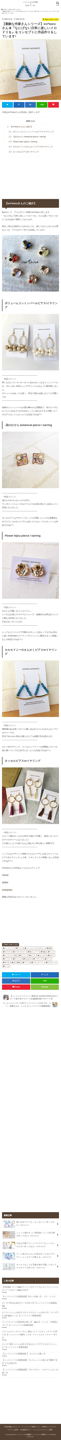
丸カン (52, 955)
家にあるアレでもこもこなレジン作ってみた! (28, 1224)
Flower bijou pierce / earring (23, 142)
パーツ (27, 962)
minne (5, 875)
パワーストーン (38, 962)
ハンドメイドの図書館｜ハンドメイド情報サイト (32, 1434)
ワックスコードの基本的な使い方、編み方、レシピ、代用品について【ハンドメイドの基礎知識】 (30, 1323)
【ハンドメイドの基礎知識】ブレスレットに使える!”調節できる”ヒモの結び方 (29, 1361)
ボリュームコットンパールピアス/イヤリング (31, 132)
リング (52, 952)
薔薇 (50, 948)
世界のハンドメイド (49, 1427)
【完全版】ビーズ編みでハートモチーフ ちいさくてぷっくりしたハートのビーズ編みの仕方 (30, 1288)
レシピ (49, 959)
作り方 (7, 962)
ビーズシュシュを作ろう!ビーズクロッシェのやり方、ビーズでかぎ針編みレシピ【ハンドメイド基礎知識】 (30, 1314)
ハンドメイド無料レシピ (31, 1427)
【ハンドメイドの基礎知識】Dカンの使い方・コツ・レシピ (29, 1296)
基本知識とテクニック (12, 1427)
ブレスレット (52, 962)
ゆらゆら (28, 959)
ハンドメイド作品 (11, 955)
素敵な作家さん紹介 (11, 944)
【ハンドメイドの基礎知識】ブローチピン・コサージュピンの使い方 (30, 1371)
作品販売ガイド (26, 1430)
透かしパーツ (34, 952)
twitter (5, 882)
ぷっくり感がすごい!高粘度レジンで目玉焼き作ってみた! (29, 1234)
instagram (7, 889)
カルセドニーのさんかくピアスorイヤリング (31, 147)
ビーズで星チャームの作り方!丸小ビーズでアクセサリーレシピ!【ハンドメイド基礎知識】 (29, 1345)
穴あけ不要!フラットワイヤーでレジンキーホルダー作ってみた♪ (29, 1245)
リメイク (8, 959)
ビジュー (24, 955)
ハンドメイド (9, 948)
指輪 (44, 952)
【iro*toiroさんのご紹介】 (20, 127)
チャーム (18, 959)
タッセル (43, 955)
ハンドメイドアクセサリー (35, 948)
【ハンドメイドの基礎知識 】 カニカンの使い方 (23, 1353)
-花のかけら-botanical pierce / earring (27, 137)
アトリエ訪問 (13, 1430)
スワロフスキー (20, 952)
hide (33, 121)
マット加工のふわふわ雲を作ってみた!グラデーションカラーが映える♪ (29, 1256)
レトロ (7, 966)
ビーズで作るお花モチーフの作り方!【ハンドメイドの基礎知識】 (29, 1304)
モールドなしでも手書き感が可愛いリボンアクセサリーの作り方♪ (29, 1267)
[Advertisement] (30, 1108)
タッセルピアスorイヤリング (24, 152)
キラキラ (8, 952)
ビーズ (33, 955)
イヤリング (39, 959)
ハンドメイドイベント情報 (43, 1430)
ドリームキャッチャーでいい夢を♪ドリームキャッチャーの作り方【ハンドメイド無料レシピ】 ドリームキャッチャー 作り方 (29, 1334)
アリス (20, 948)
